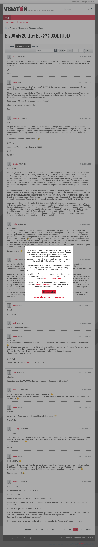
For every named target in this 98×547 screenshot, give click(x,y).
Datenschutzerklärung (52, 278)
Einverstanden (49, 292)
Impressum (59, 297)
